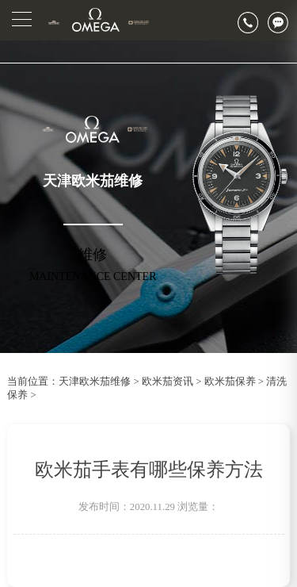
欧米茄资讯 (167, 381)
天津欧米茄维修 (95, 381)
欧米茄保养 (230, 381)
